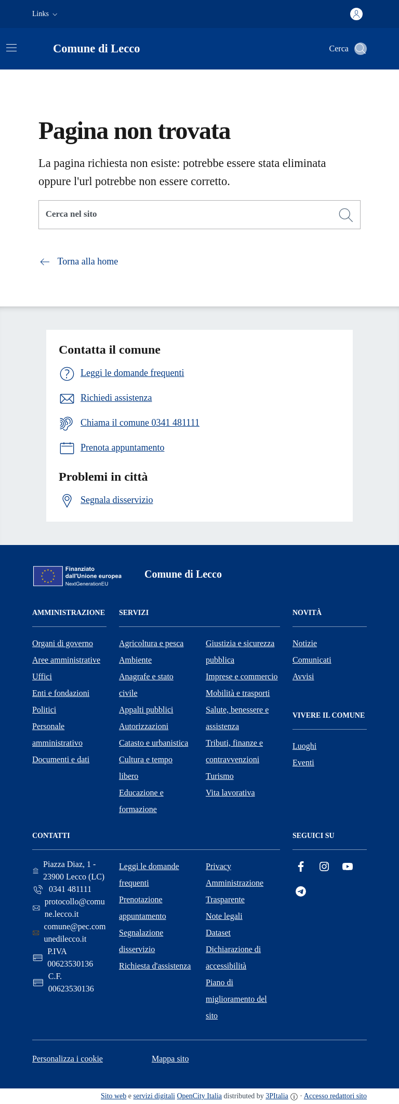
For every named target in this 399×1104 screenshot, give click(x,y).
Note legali (224, 916)
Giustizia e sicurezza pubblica (240, 651)
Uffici (42, 676)
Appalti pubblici (146, 709)
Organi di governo (62, 643)
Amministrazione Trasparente (234, 891)
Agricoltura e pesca (151, 643)
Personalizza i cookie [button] (67, 1058)
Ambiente (135, 659)
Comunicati (311, 659)
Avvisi (303, 676)
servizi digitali (154, 1096)
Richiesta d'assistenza (155, 965)
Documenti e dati (60, 759)
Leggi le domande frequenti (149, 874)
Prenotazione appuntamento (142, 907)
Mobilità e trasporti (238, 693)
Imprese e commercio (242, 676)
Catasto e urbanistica (153, 742)
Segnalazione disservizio (141, 941)
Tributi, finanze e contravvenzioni (234, 751)
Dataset (218, 932)
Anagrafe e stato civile (146, 684)
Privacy (218, 866)
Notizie (304, 643)
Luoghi (304, 746)
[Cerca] (346, 215)
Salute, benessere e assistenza (237, 718)
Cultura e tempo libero (145, 767)
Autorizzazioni (143, 726)
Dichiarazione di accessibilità (233, 957)
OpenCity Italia (199, 1096)
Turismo (220, 776)
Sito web (113, 1096)
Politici (44, 709)
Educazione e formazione (141, 801)
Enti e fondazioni (60, 693)
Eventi (303, 762)
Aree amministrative (66, 659)
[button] (46, 14)
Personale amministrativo (57, 734)
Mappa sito (170, 1058)
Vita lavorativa (230, 792)
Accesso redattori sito (335, 1096)
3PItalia (276, 1096)
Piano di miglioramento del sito (236, 999)
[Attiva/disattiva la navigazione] (11, 47)
